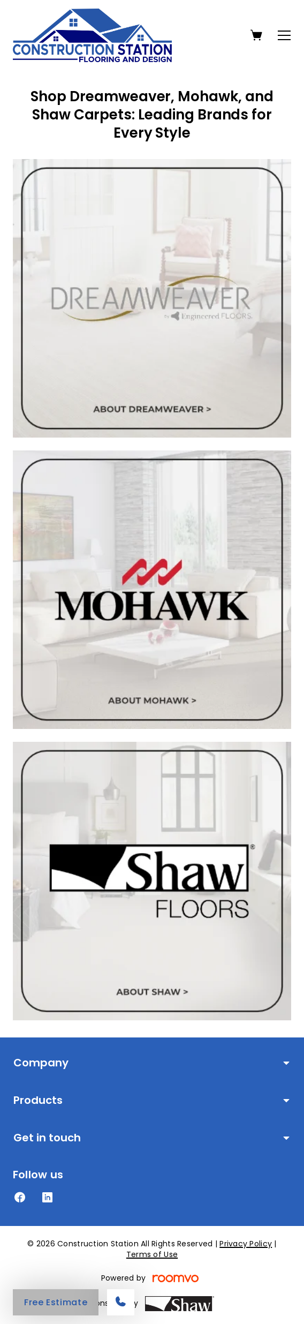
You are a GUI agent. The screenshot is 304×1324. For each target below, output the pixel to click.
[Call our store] (120, 1302)
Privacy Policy (245, 1243)
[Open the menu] (284, 35)
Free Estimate (55, 1302)
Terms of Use (152, 1254)
